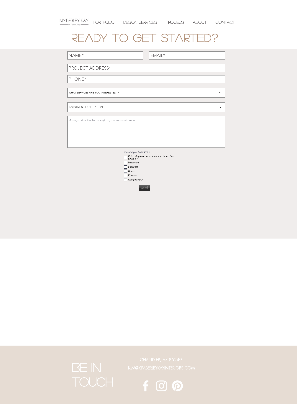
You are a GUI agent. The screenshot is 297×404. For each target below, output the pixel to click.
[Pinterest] (177, 386)
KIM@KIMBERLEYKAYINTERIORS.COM (161, 368)
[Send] (144, 188)
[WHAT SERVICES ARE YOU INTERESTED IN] (146, 93)
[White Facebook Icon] (145, 386)
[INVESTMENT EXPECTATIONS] (146, 107)
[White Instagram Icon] (161, 386)
